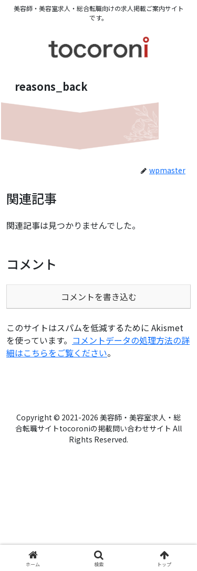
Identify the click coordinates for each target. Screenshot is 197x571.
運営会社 (56, 401)
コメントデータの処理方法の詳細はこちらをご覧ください (98, 346)
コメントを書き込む (99, 296)
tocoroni (140, 401)
